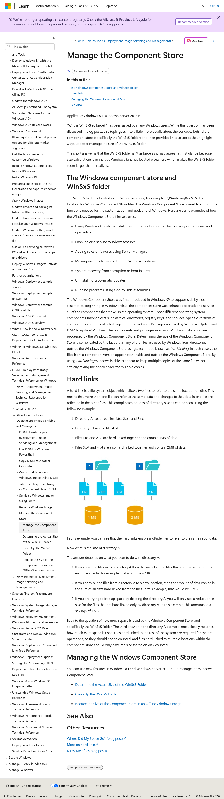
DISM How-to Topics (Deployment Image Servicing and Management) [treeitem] (38, 437)
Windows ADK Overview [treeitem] (28, 322)
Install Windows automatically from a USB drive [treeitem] (32, 168)
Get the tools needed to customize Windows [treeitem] (28, 157)
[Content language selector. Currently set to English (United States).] (24, 785)
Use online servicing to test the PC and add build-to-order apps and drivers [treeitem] (33, 252)
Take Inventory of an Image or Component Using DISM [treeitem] (37, 486)
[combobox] (30, 46)
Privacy (94, 796)
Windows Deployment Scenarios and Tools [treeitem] (34, 51)
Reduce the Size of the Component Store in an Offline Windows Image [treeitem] (38, 564)
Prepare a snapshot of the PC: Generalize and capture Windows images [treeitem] (34, 188)
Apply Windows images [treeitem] (27, 200)
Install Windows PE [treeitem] (24, 177)
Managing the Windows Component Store (98, 99)
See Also (76, 105)
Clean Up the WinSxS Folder (96, 694)
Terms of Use (158, 796)
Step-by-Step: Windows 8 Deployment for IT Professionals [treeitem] (33, 338)
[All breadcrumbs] (71, 40)
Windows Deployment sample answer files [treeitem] (32, 296)
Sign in (214, 5)
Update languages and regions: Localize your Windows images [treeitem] (33, 221)
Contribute (76, 796)
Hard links (77, 93)
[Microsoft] (8, 6)
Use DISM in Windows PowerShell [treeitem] (34, 452)
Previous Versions (38, 796)
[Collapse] (53, 38)
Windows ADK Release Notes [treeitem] (31, 125)
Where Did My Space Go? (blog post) (95, 738)
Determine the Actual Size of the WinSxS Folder (111, 684)
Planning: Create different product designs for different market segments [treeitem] (35, 142)
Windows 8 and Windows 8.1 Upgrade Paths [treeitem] (31, 683)
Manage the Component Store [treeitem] (39, 527)
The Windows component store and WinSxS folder (104, 87)
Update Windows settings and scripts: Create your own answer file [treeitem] (33, 235)
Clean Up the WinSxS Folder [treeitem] (37, 550)
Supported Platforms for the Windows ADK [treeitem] (31, 116)
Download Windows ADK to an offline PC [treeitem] (33, 92)
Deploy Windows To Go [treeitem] (28, 745)
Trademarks (179, 796)
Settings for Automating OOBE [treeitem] (33, 663)
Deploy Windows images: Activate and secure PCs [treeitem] (35, 266)
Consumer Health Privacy (124, 796)
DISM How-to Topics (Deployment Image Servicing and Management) (124, 41)
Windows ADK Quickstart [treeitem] (29, 316)
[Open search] (203, 6)
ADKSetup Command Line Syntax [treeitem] (34, 107)
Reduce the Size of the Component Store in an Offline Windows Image (128, 703)
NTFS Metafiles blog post (86, 750)
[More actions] (213, 40)
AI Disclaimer (12, 796)
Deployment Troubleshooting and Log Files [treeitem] (34, 672)
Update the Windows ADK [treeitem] (29, 101)
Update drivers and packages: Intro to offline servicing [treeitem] (32, 209)
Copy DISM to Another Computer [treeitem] (34, 463)
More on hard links (81, 744)
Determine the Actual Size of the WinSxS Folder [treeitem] (40, 539)
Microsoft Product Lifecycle (125, 19)
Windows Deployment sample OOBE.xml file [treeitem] (32, 307)
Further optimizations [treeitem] (26, 275)
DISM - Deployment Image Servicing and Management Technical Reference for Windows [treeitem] (34, 395)
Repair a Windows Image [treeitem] (35, 507)
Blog (58, 796)
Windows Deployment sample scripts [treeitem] (32, 284)
